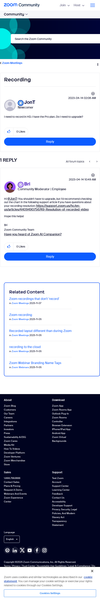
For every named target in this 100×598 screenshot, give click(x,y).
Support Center (60, 486)
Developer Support (62, 505)
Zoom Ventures (12, 456)
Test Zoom (58, 478)
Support (57, 472)
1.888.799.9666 (12, 478)
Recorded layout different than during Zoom (40, 331)
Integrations (10, 421)
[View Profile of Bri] (27, 184)
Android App (58, 433)
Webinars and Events (15, 493)
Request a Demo (13, 489)
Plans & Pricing (12, 486)
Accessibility (59, 501)
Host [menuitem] (79, 5)
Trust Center (28, 566)
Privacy (16, 566)
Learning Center (61, 489)
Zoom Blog (10, 405)
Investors (9, 429)
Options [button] (97, 63)
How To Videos (12, 448)
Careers (8, 417)
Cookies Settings (50, 593)
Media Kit (9, 444)
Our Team (9, 413)
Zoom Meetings (12, 63)
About (8, 400)
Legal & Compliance (79, 566)
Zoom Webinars (20, 367)
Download (58, 400)
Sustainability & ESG (15, 437)
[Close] (92, 571)
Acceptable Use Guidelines (51, 566)
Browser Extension (62, 425)
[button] (8, 131)
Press (7, 433)
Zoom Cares (10, 441)
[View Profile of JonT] (29, 102)
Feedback (57, 493)
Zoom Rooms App (62, 409)
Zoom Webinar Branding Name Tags (35, 363)
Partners (8, 425)
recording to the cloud (25, 347)
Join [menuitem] (65, 5)
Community (16, 14)
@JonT (12, 199)
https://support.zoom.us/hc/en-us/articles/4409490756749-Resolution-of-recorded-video (46, 208)
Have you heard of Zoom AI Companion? (33, 234)
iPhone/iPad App (61, 429)
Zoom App (57, 405)
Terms (7, 566)
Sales (7, 472)
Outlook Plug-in (60, 413)
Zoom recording (20, 315)
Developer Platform (14, 452)
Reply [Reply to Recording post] (50, 142)
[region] (50, 582)
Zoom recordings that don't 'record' (34, 299)
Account (56, 482)
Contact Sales (11, 482)
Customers (10, 409)
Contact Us (58, 497)
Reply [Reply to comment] (50, 257)
